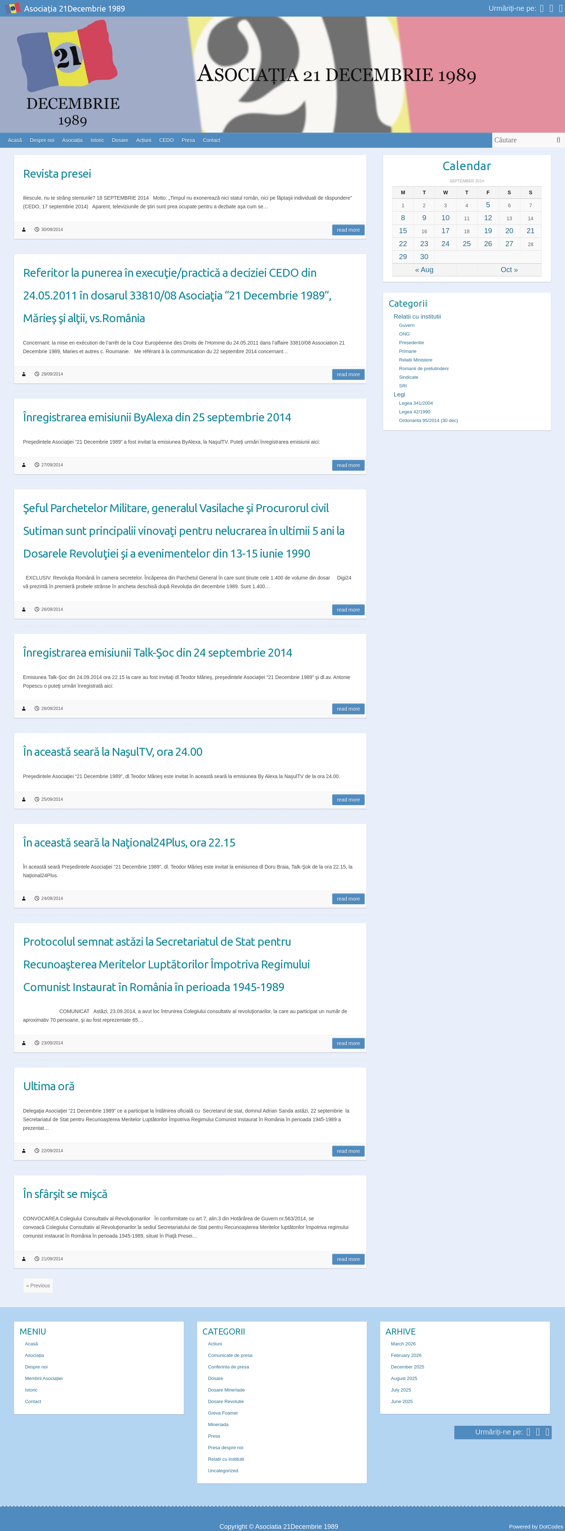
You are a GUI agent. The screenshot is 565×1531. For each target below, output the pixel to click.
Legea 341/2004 (416, 403)
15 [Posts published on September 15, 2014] (403, 231)
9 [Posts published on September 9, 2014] (424, 218)
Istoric (97, 140)
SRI (403, 386)
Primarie (408, 351)
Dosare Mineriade (226, 1390)
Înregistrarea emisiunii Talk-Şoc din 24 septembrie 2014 (157, 652)
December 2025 (407, 1367)
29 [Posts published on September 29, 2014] (403, 257)
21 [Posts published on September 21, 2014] (530, 231)
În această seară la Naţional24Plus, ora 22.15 (129, 842)
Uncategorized (223, 1470)
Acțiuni (143, 140)
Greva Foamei (222, 1413)
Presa (188, 140)
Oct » (509, 270)
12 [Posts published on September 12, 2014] (488, 218)
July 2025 (401, 1390)
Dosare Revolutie (226, 1401)
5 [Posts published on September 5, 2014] (488, 205)
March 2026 (403, 1343)
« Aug (424, 270)
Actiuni (215, 1343)
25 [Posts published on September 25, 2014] (467, 244)
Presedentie (411, 342)
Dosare (120, 140)
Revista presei (57, 173)
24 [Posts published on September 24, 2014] (445, 244)
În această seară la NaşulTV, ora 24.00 (112, 751)
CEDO (166, 140)
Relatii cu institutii (417, 316)
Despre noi (42, 140)
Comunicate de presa (230, 1355)
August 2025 (404, 1378)
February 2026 (406, 1355)
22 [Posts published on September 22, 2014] (403, 244)
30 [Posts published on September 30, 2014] (424, 257)
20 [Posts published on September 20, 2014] (509, 231)
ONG (404, 334)
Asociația (72, 140)
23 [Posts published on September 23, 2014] (424, 244)
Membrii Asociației (44, 1378)
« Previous (38, 1285)
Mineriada (218, 1424)
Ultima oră (49, 1085)
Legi (399, 394)
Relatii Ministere (415, 360)
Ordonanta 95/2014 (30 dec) (428, 420)
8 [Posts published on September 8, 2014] (403, 218)
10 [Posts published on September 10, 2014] (445, 218)
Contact (211, 140)
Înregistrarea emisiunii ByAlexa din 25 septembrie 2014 (157, 417)
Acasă (15, 140)
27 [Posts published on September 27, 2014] (509, 244)
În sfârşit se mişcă (65, 1193)
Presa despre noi (225, 1447)
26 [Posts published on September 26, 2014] (488, 244)
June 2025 (402, 1401)
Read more (348, 230)
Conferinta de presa (228, 1367)
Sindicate (408, 377)
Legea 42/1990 (415, 411)
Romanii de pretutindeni (424, 368)
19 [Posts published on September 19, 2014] (488, 231)
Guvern (407, 325)
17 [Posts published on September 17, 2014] (445, 231)
